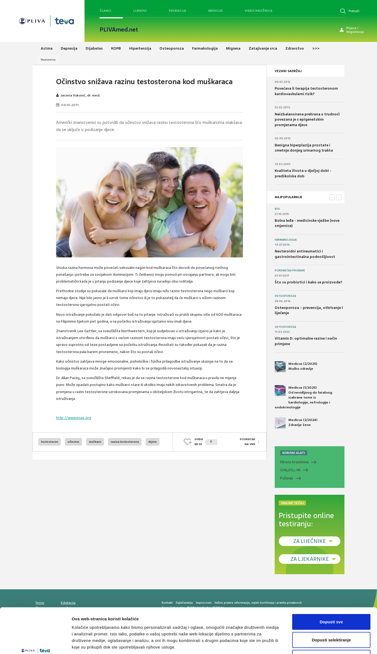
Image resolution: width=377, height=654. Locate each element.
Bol (277, 209)
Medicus (215, 11)
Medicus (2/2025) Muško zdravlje (296, 366)
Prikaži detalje (283, 643)
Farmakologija (286, 239)
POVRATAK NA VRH (247, 441)
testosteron (49, 441)
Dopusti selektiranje (331, 600)
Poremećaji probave (290, 270)
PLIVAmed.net (119, 29)
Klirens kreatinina (294, 462)
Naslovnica (48, 59)
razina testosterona (125, 441)
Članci (105, 11)
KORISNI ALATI (293, 453)
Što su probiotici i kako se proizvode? (308, 282)
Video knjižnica (258, 11)
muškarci (95, 441)
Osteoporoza (285, 296)
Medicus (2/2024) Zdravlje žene (296, 422)
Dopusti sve (331, 582)
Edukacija (177, 11)
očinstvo (73, 441)
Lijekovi (140, 11)
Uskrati (331, 618)
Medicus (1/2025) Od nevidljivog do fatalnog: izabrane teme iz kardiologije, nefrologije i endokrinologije (304, 397)
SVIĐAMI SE (206, 441)
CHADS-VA (290, 470)
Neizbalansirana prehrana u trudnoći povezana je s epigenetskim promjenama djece (307, 119)
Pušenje (286, 478)
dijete (152, 441)
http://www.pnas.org (73, 418)
